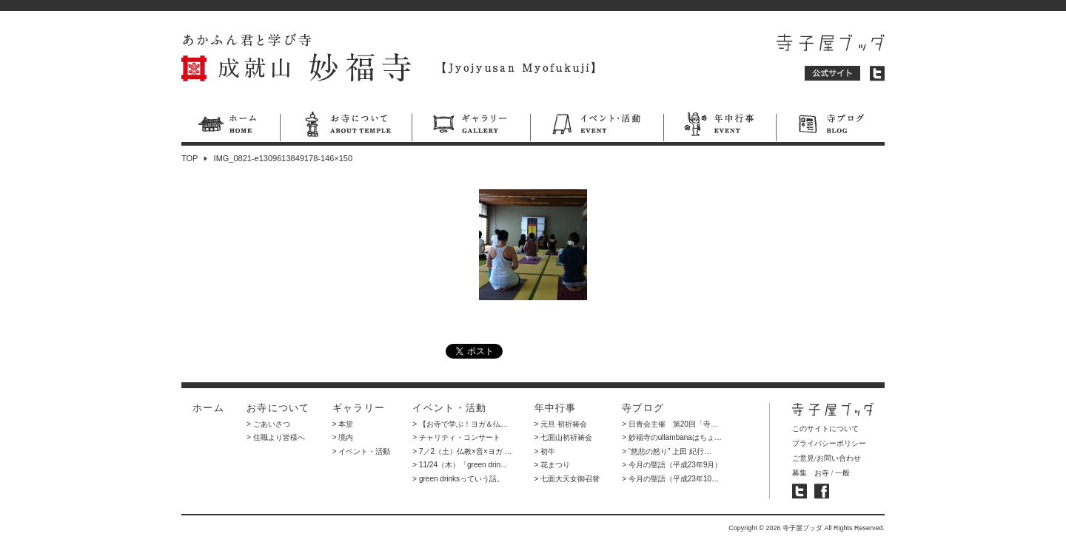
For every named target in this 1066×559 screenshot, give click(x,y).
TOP (189, 158)
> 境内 (343, 437)
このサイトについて (825, 428)
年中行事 (719, 126)
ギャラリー (471, 126)
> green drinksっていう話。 (458, 479)
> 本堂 (343, 424)
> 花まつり (552, 465)
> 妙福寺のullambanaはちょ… (672, 437)
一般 (842, 473)
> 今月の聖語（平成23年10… (670, 479)
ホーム (230, 126)
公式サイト (833, 73)
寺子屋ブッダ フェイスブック (821, 491)
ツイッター (877, 73)
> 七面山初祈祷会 (563, 437)
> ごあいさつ (268, 424)
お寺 (821, 473)
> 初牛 (545, 451)
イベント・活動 (596, 126)
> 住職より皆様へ (276, 437)
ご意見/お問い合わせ (826, 458)
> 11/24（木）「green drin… (460, 465)
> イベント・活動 (361, 451)
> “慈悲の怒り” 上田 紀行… (666, 451)
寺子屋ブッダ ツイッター (799, 491)
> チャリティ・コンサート (456, 437)
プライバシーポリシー (829, 443)
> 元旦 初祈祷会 (560, 424)
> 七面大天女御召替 (567, 479)
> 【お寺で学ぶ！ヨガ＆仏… (460, 424)
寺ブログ (830, 126)
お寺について (346, 126)
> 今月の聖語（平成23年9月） (672, 465)
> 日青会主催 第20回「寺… (670, 424)
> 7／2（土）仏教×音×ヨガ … (462, 451)
